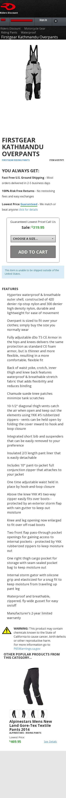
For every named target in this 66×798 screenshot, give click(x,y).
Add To (33, 252)
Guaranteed (28, 204)
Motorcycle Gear (34, 28)
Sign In (43, 19)
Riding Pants (9, 32)
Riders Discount (10, 28)
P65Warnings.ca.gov (27, 649)
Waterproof (28, 32)
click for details (28, 209)
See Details (50, 741)
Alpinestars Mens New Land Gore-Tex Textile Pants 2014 (30, 725)
